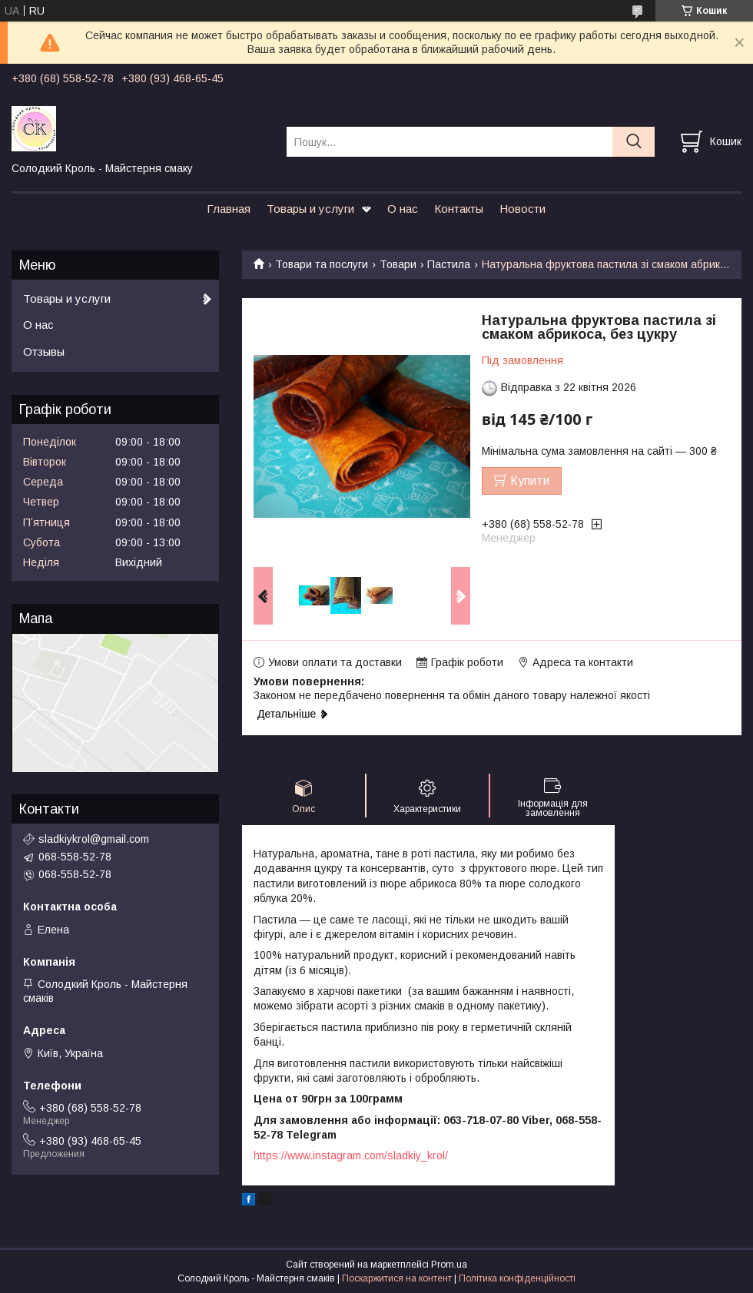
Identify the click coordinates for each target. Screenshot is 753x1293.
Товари (398, 264)
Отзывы (44, 351)
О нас (402, 208)
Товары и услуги (310, 208)
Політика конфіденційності (517, 1278)
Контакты (458, 208)
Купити (529, 480)
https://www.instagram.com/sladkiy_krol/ (351, 1155)
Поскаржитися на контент (397, 1278)
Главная (228, 208)
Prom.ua (449, 1264)
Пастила (448, 264)
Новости (522, 208)
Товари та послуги (321, 264)
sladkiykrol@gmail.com (93, 839)
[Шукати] (633, 142)
